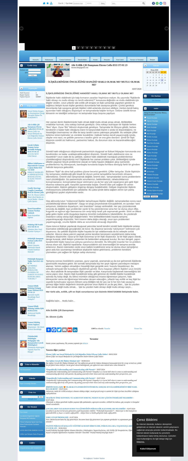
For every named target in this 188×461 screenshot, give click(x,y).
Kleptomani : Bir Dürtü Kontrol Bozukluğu (36, 328)
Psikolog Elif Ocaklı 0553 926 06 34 (35, 226)
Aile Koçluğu (150, 134)
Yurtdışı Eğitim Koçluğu (153, 190)
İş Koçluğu (149, 171)
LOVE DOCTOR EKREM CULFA (31, 430)
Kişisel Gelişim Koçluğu (153, 193)
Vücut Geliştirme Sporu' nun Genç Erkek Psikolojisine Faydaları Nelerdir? (31, 424)
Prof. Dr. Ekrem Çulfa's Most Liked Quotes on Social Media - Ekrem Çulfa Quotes (36, 198)
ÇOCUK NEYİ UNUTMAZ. (33, 155)
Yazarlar (107, 329)
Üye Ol (60, 3)
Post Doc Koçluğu (151, 187)
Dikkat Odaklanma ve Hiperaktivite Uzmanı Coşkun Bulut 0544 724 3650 (36, 166)
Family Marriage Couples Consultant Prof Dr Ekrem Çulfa (36, 190)
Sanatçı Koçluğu (151, 152)
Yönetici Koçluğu (151, 174)
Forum (95, 60)
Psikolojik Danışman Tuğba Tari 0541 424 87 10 (35, 261)
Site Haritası (156, 100)
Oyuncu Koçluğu (151, 146)
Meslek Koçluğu (151, 168)
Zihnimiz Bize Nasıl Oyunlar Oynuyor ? (35, 230)
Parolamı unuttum (32, 78)
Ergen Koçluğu (150, 155)
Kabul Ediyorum (148, 449)
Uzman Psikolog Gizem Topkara (34, 323)
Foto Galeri (120, 60)
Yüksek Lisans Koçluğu (153, 181)
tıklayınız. (141, 442)
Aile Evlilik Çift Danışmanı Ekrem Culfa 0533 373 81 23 (35, 127)
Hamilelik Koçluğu (151, 162)
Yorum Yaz (138, 329)
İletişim (152, 60)
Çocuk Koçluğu (150, 159)
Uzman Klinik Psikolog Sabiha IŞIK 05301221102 (36, 308)
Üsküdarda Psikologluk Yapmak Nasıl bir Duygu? (36, 349)
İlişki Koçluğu (150, 130)
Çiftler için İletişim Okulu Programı (31, 434)
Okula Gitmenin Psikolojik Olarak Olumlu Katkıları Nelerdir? (34, 248)
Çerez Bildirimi (147, 419)
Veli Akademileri (25, 369)
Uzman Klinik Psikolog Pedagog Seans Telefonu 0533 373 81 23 (35, 289)
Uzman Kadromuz (65, 60)
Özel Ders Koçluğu (151, 143)
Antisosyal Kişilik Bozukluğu (34, 314)
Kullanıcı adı (24, 70)
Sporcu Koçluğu (150, 149)
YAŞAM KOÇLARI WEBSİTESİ (31, 448)
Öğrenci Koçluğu (151, 121)
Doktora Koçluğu (151, 184)
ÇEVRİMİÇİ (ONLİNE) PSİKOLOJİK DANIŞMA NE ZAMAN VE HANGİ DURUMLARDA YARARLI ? (35, 272)
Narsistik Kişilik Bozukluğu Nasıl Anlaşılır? (34, 297)
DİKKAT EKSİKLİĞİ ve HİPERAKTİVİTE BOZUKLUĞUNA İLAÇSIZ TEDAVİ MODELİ (35, 176)
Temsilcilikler (82, 60)
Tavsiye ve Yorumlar (136, 60)
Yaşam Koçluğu (150, 118)
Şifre (26, 72)
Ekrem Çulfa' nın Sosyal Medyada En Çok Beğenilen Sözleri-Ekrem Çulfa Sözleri (36, 134)
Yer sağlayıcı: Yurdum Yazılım (94, 458)
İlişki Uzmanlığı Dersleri (28, 383)
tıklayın (85, 343)
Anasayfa (35, 60)
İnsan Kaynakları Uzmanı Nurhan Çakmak (34, 210)
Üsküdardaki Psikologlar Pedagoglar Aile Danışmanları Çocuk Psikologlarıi (35, 340)
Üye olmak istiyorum (32, 80)
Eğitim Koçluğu (150, 124)
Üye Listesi (23, 412)
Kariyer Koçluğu (151, 165)
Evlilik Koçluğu (150, 137)
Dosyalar (107, 60)
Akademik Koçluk (151, 178)
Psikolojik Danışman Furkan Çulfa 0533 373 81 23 (35, 241)
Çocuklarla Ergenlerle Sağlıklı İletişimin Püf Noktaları (30, 417)
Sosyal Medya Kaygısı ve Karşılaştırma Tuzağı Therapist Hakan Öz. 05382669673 (36, 114)
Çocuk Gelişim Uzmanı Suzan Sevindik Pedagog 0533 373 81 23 (34, 148)
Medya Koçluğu (150, 140)
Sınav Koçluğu (150, 127)
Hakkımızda (49, 60)
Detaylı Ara (32, 399)
